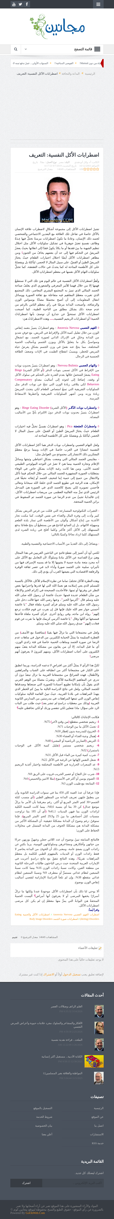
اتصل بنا (99, 1125)
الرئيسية (99, 1108)
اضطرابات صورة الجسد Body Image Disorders (53, 918)
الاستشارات (97, 1134)
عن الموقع (98, 1116)
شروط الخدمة (44, 1116)
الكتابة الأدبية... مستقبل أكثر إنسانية (62, 1056)
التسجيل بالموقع (42, 1108)
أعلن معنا (47, 1134)
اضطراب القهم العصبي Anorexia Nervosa (76, 914)
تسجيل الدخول (72, 974)
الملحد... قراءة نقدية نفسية (67, 1039)
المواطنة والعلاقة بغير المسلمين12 (62, 1073)
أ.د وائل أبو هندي (82, 162)
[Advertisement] (57, 110)
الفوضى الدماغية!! (54, 63)
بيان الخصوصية (43, 1125)
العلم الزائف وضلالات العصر (66, 1006)
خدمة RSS (98, 1143)
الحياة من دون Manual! (83, 63)
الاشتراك (48, 974)
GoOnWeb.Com (35, 1213)
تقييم (14, 937)
